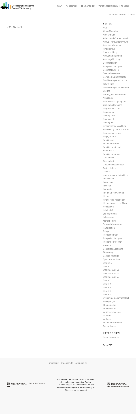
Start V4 (107, 291)
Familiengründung (111, 154)
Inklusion (107, 186)
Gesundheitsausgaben (113, 165)
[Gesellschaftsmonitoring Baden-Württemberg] (18, 6)
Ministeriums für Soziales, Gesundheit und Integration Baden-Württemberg (76, 382)
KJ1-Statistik (15, 27)
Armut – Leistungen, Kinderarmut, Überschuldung (112, 48)
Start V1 (107, 266)
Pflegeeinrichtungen (112, 238)
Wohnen (107, 315)
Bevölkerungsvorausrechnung (117, 87)
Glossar (106, 171)
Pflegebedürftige (111, 235)
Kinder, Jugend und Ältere (115, 203)
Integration (108, 189)
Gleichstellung (109, 168)
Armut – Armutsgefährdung (115, 42)
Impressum (108, 182)
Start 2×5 (107, 263)
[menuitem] (60, 6)
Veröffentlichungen (112, 312)
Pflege (106, 231)
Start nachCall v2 (111, 273)
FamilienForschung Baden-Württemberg (74, 387)
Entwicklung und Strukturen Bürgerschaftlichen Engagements (116, 133)
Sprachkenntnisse (111, 259)
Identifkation (108, 179)
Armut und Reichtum (112, 56)
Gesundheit (108, 158)
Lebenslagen (109, 217)
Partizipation (109, 228)
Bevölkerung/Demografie (114, 77)
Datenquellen (109, 115)
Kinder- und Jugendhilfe (114, 200)
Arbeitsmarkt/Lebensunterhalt (117, 38)
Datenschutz (109, 119)
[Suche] (133, 6)
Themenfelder (109, 305)
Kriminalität (108, 210)
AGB (105, 28)
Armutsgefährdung (112, 59)
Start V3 (107, 287)
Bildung (106, 91)
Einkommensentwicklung (114, 126)
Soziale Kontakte (111, 256)
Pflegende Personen (112, 242)
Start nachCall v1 (111, 270)
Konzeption (108, 207)
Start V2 (107, 280)
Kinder (106, 196)
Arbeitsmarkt (109, 35)
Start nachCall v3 (111, 277)
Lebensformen (110, 214)
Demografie (108, 122)
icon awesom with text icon (115, 175)
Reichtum (107, 245)
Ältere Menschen (111, 31)
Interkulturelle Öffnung (113, 193)
